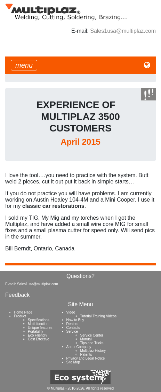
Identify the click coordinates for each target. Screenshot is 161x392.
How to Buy (75, 320)
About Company (78, 347)
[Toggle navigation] (24, 65)
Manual (86, 339)
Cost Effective (38, 339)
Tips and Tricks (92, 343)
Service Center (91, 335)
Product (20, 316)
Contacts (73, 328)
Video (70, 312)
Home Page (23, 312)
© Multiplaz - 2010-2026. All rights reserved (80, 388)
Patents (86, 354)
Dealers (72, 324)
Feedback (17, 295)
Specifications (38, 320)
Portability (35, 331)
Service (72, 331)
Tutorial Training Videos (98, 316)
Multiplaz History (93, 351)
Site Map (73, 362)
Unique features (40, 328)
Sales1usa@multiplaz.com (123, 31)
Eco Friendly (37, 335)
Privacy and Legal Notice (85, 358)
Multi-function (38, 324)
